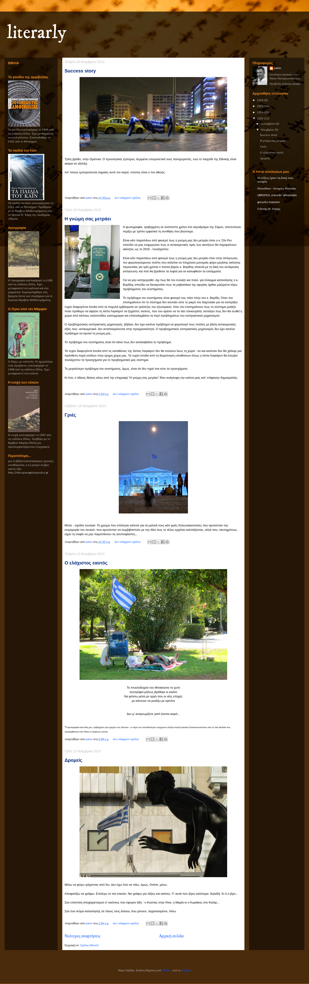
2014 (260, 112)
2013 (260, 118)
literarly (36, 32)
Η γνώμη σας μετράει (88, 218)
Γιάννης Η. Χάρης (268, 208)
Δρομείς (73, 760)
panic (277, 68)
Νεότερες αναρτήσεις (82, 936)
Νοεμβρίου (268, 129)
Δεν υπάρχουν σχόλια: (128, 197)
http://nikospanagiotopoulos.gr (28, 472)
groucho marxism (268, 202)
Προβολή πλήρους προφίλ (285, 83)
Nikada (166, 970)
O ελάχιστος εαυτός (86, 562)
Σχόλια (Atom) (89, 945)
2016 (260, 100)
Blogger (185, 970)
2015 (260, 106)
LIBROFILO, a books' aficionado (277, 195)
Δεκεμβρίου (268, 123)
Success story (80, 70)
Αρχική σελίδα (171, 936)
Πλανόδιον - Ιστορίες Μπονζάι (276, 188)
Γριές (70, 414)
